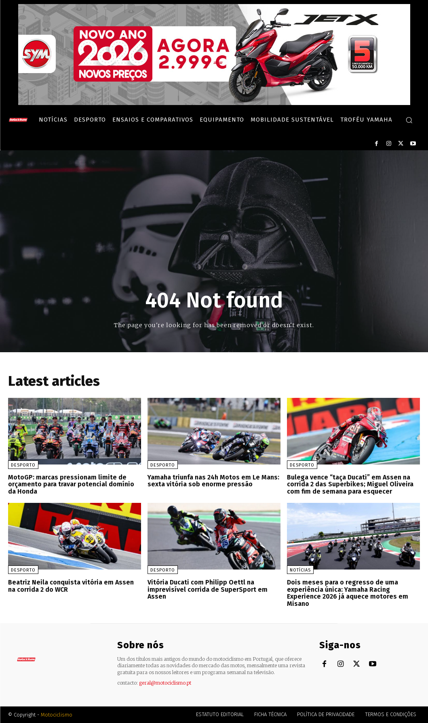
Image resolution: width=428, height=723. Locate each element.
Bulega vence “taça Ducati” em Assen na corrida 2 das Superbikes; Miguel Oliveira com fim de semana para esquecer (350, 484)
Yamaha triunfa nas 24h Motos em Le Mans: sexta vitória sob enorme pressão (213, 480)
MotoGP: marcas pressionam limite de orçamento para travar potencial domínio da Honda (71, 484)
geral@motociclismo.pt (165, 683)
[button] (409, 120)
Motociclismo (56, 715)
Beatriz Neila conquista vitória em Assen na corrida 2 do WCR (71, 585)
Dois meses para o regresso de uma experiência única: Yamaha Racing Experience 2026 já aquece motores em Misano (347, 592)
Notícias (300, 570)
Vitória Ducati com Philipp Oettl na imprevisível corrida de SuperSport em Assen (208, 589)
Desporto (23, 465)
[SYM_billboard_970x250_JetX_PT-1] (214, 103)
